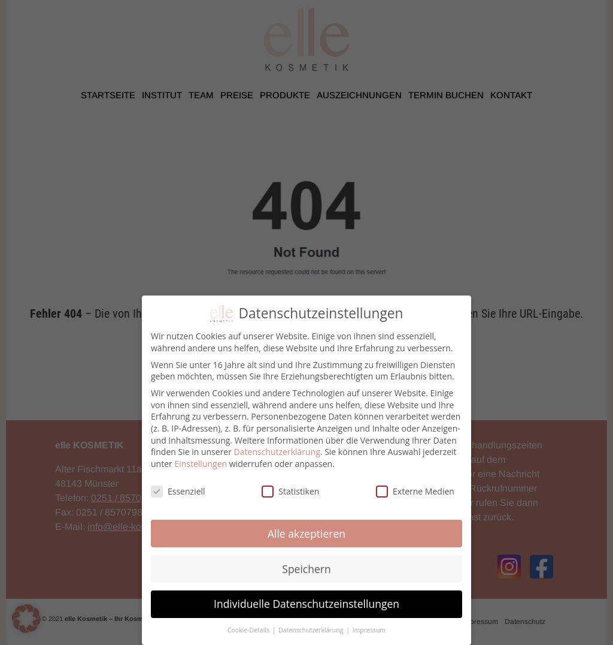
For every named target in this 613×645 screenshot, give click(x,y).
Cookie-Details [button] (249, 630)
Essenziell (178, 491)
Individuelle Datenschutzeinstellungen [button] (306, 603)
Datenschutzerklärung (277, 451)
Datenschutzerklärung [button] (311, 630)
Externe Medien (415, 491)
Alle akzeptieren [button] (306, 533)
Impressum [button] (369, 630)
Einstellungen (200, 463)
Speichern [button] (306, 569)
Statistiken (290, 491)
